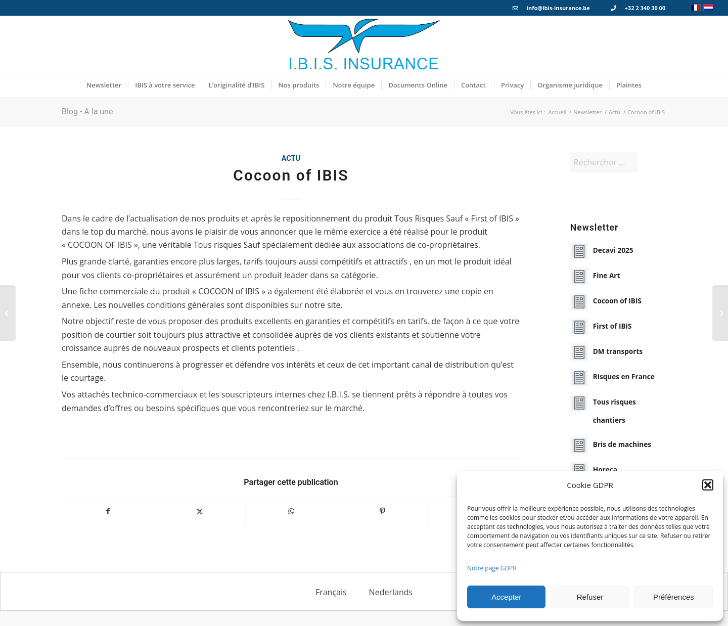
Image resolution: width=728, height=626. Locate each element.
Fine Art (606, 275)
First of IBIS (612, 326)
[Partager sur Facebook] (108, 511)
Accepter (506, 597)
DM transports (618, 351)
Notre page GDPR (492, 568)
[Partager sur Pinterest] (382, 511)
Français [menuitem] (331, 591)
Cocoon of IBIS (617, 300)
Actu (291, 158)
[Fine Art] (720, 313)
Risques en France (624, 376)
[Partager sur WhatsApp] (291, 511)
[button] (708, 485)
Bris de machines (622, 444)
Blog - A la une (87, 111)
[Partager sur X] (199, 511)
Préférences (673, 597)
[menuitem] (104, 85)
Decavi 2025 (613, 250)
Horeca (605, 469)
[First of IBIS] (8, 313)
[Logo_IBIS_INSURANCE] (364, 44)
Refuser (590, 597)
